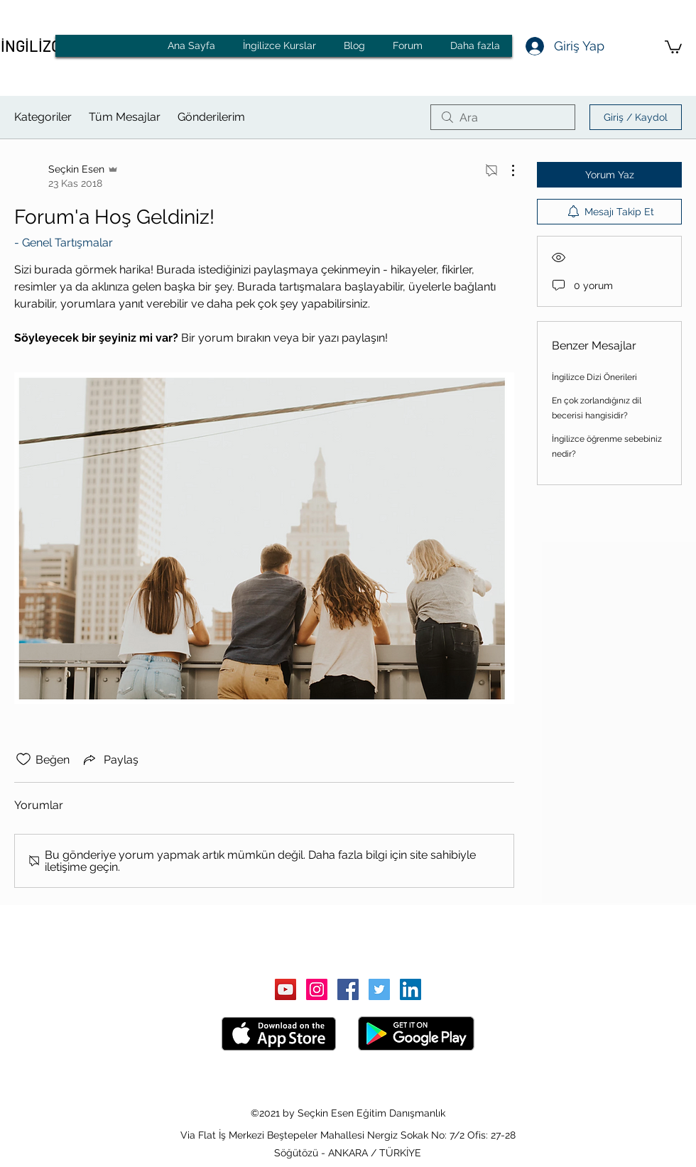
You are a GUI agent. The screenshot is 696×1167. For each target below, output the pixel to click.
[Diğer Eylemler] (505, 170)
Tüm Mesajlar (125, 117)
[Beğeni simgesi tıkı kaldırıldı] (23, 759)
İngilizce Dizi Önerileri (594, 377)
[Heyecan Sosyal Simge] (379, 989)
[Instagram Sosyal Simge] (316, 989)
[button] (673, 46)
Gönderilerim (211, 117)
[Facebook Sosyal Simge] (348, 989)
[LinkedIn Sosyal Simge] (410, 989)
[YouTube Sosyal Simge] (285, 989)
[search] (502, 117)
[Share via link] (109, 759)
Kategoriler (43, 117)
